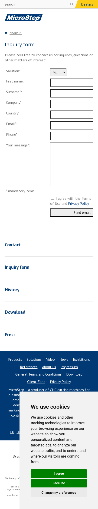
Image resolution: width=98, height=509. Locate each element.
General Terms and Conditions (38, 374)
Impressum (69, 366)
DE (18, 432)
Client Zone (36, 381)
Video (50, 359)
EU (12, 432)
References (28, 366)
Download (74, 374)
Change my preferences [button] (59, 492)
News (63, 359)
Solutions (34, 359)
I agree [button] (59, 473)
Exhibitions (81, 359)
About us (49, 366)
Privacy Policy (78, 203)
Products (15, 359)
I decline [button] (59, 483)
